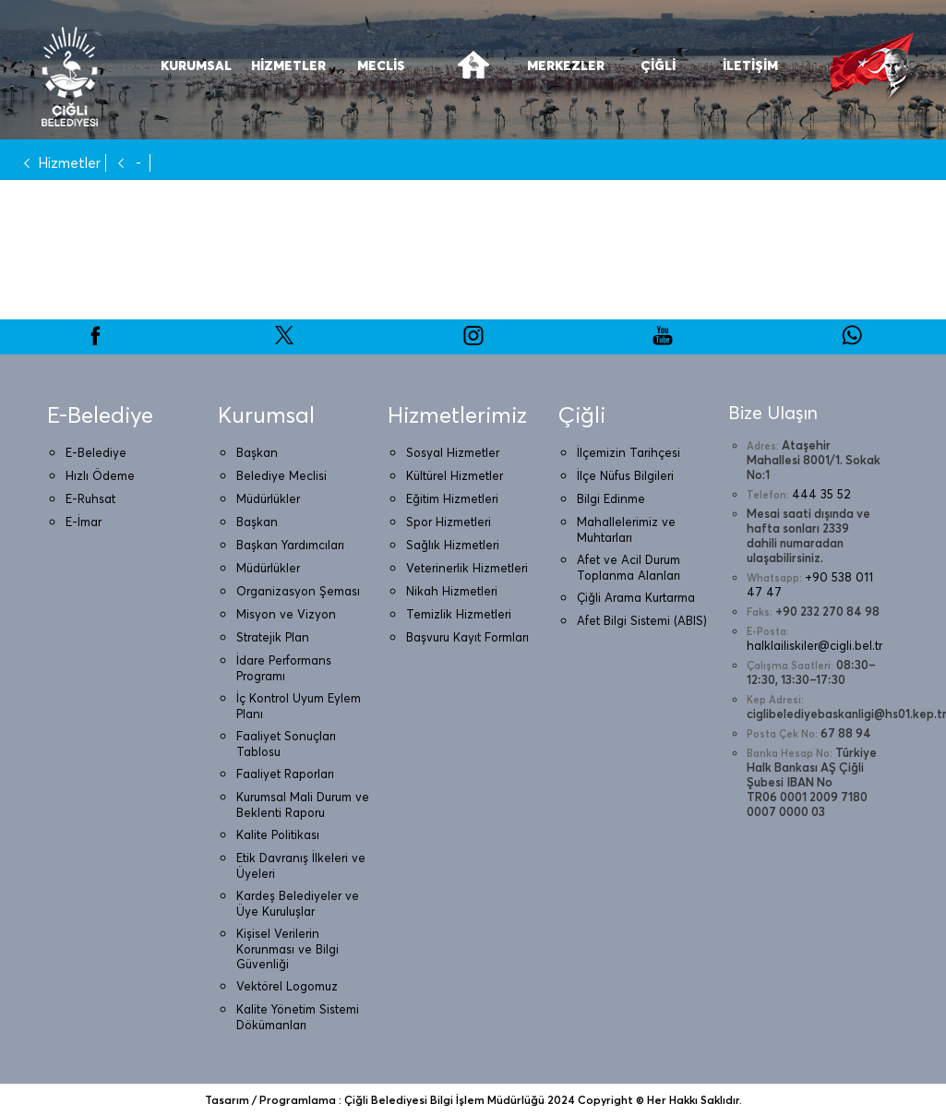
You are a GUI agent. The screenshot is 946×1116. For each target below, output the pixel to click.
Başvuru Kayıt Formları (467, 637)
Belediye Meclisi (281, 475)
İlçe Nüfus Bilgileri (625, 475)
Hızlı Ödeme (100, 475)
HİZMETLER (288, 65)
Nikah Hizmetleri (451, 590)
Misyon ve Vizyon (286, 613)
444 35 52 (821, 493)
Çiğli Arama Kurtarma (636, 597)
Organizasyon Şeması (298, 590)
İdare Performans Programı (283, 668)
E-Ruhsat (90, 498)
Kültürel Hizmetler (454, 475)
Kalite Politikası (277, 834)
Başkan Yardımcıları (290, 544)
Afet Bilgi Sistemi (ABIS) (642, 620)
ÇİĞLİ (658, 65)
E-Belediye (96, 452)
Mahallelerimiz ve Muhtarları (626, 529)
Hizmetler (58, 163)
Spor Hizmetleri (448, 521)
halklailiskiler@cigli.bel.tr (814, 645)
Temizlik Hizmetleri (458, 613)
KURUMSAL (196, 65)
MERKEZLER (566, 65)
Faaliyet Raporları (285, 773)
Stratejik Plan (272, 637)
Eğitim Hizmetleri (452, 498)
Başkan (257, 452)
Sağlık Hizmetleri (452, 544)
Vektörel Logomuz (287, 985)
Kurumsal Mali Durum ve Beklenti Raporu (302, 804)
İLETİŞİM (750, 65)
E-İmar (84, 521)
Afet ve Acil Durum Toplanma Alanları (628, 567)
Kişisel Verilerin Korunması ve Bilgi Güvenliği (287, 948)
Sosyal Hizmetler (452, 452)
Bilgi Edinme (611, 498)
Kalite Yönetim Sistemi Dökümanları (297, 1017)
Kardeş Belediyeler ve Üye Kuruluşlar (297, 903)
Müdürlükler (268, 498)
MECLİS (381, 65)
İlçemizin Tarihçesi (628, 452)
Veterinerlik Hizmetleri (467, 567)
